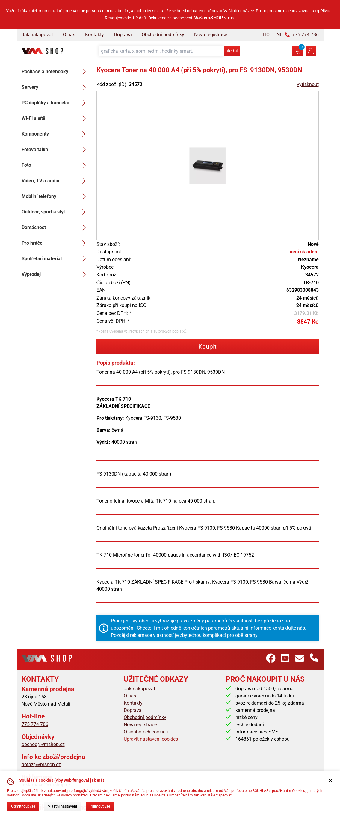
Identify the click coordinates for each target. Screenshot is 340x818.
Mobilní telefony (55, 196)
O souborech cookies (146, 732)
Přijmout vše (99, 806)
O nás (69, 34)
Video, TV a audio (55, 180)
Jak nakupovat (37, 34)
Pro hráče (55, 243)
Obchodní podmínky (163, 34)
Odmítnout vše (23, 806)
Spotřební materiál (55, 258)
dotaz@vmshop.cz (41, 764)
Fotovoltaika (55, 149)
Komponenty (55, 134)
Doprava (123, 34)
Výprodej (55, 274)
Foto (55, 165)
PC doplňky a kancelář (55, 102)
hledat (231, 51)
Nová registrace (210, 34)
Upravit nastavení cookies (151, 739)
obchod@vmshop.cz (43, 744)
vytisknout (308, 84)
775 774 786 (35, 724)
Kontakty (94, 34)
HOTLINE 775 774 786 (291, 34)
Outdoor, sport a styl (55, 212)
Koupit (207, 346)
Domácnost (55, 227)
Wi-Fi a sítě (55, 118)
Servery (55, 87)
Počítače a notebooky (55, 71)
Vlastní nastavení (62, 806)
